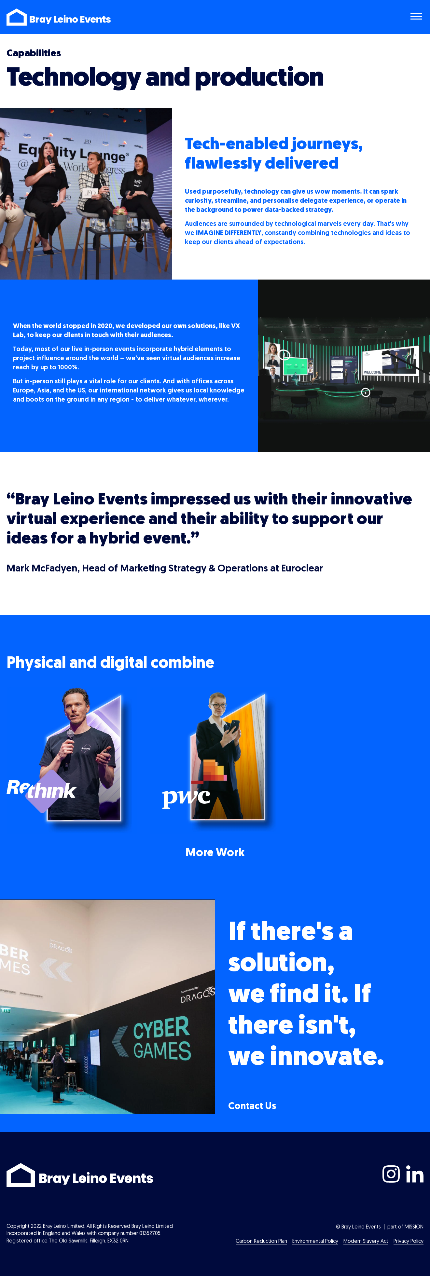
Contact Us (252, 1107)
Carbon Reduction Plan (261, 1241)
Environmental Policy (315, 1241)
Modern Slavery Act (365, 1241)
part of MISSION (405, 1227)
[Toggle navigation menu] (416, 17)
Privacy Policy (408, 1241)
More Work (215, 853)
